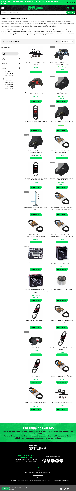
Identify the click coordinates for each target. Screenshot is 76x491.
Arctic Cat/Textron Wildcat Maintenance (58, 480)
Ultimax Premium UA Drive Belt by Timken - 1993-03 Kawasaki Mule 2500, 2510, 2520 (62, 375)
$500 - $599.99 (8, 84)
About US (38, 477)
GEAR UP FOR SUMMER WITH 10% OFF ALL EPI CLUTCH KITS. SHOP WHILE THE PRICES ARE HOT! (29, 2)
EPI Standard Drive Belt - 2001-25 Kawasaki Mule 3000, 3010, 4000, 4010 (36, 179)
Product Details (35, 72)
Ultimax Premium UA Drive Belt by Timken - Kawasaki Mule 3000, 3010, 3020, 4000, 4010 (61, 235)
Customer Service (38, 475)
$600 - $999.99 (8, 86)
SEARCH (70, 12)
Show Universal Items (10, 54)
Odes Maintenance (23, 480)
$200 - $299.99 (8, 78)
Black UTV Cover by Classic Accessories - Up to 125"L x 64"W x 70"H (35, 151)
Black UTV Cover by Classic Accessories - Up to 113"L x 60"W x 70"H (62, 122)
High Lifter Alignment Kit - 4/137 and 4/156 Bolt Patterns (36, 63)
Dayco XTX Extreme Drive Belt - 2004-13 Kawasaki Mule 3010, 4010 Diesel (36, 321)
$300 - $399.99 (8, 80)
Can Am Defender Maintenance (37, 480)
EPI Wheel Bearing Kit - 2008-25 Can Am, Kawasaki (61, 290)
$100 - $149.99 (8, 73)
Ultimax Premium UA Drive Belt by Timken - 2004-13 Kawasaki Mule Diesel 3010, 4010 (62, 208)
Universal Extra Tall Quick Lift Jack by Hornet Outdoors (35, 208)
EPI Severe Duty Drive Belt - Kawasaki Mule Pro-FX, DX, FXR (36, 122)
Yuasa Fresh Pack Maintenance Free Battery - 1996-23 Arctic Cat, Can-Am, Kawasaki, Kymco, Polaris (36, 291)
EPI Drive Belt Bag (35, 347)
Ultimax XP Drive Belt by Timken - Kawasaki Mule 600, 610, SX (62, 321)
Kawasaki (6, 16)
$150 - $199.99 (8, 75)
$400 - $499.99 (8, 82)
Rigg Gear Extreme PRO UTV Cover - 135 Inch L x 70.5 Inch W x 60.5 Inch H (36, 92)
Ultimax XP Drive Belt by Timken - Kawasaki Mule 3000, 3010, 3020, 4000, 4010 (36, 235)
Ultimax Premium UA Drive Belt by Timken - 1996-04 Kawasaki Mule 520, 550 (36, 403)
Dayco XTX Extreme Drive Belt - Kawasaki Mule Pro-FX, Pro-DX (36, 375)
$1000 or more (8, 88)
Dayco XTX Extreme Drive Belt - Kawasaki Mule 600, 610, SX (62, 348)
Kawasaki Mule (12, 16)
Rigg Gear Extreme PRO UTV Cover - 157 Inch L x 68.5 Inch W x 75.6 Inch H (62, 63)
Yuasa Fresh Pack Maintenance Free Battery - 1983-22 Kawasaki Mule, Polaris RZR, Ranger (61, 262)
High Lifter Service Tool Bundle (35, 262)
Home (2, 16)
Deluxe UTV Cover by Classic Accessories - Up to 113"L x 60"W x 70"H (61, 179)
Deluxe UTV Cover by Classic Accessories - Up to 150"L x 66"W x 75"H (61, 92)
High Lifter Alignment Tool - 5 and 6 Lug (62, 402)
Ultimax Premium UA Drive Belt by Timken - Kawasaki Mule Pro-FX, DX (62, 151)
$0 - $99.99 (7, 71)
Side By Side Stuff (10, 488)
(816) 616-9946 (68, 2)
